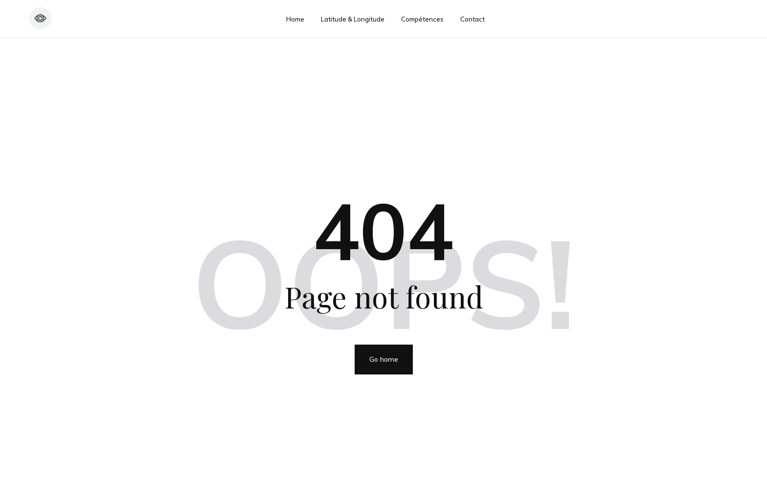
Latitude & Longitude (352, 19)
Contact (472, 19)
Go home (383, 359)
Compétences (422, 19)
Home (295, 19)
